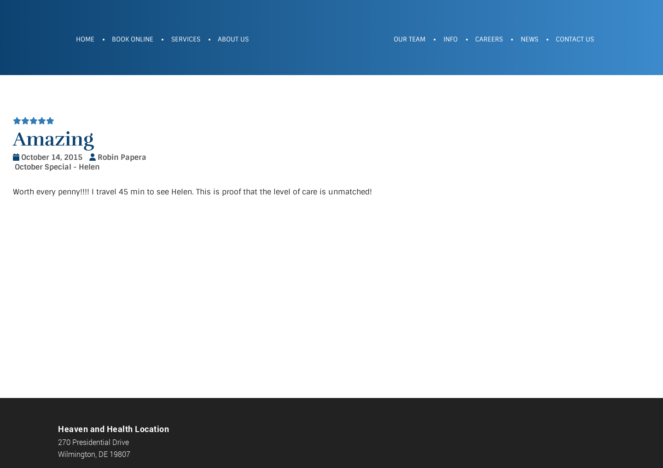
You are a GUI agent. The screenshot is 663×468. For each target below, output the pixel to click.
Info (450, 39)
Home (85, 39)
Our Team (409, 39)
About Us (233, 39)
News (529, 39)
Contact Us (575, 39)
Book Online (132, 39)
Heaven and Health (321, 40)
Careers (489, 39)
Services (185, 39)
